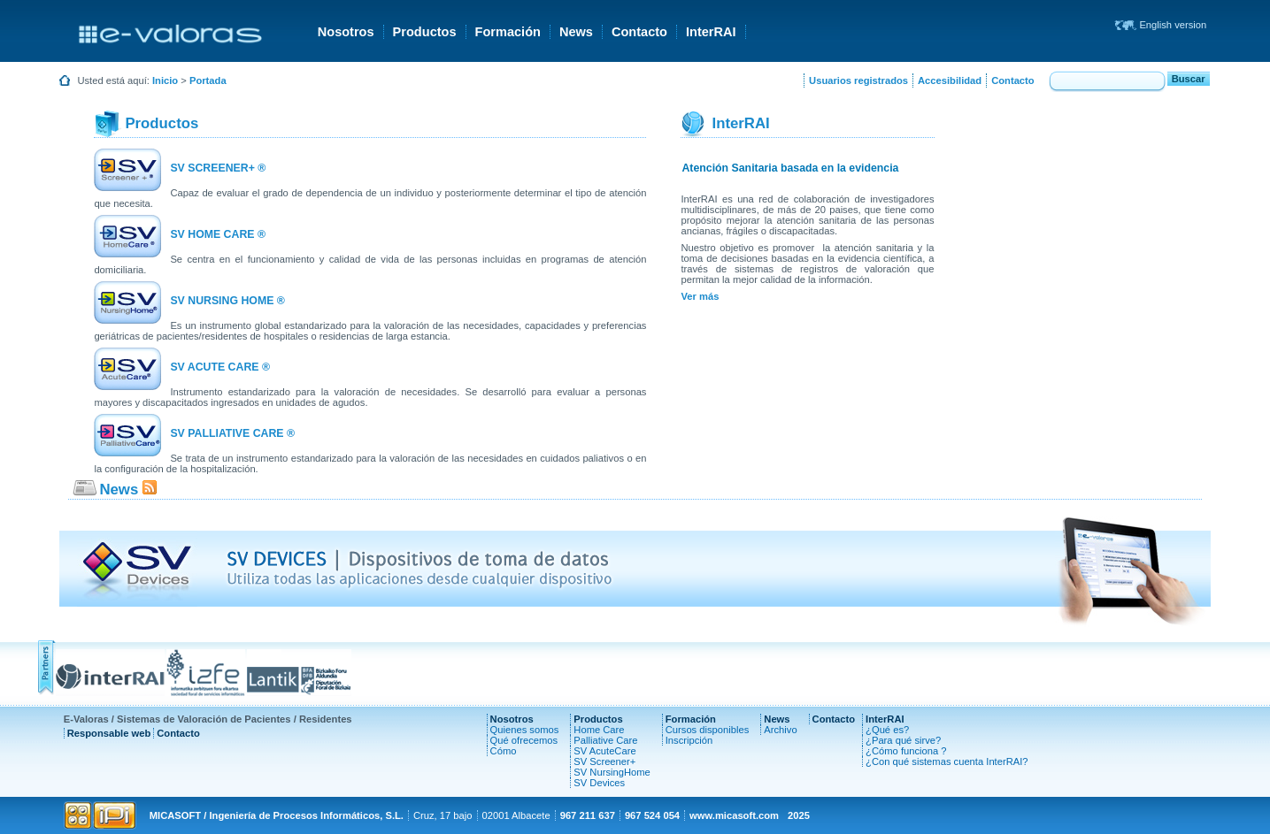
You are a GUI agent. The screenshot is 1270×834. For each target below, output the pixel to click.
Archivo (780, 729)
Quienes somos (524, 729)
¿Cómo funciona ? (906, 751)
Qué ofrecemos (524, 740)
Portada (208, 80)
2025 (799, 815)
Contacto (639, 32)
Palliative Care (605, 740)
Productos (425, 32)
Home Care (598, 729)
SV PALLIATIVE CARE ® (232, 433)
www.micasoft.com (734, 815)
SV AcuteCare (604, 751)
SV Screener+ (604, 761)
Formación (508, 32)
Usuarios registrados (858, 80)
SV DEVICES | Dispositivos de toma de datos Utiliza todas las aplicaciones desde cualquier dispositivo (419, 569)
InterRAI (711, 32)
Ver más (700, 296)
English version (1172, 24)
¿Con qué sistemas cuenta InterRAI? (947, 761)
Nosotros (346, 32)
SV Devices (599, 782)
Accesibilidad (949, 80)
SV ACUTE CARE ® (220, 367)
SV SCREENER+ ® (218, 168)
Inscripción (689, 740)
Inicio (165, 80)
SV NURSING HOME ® (227, 301)
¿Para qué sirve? (903, 740)
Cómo (503, 751)
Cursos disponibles (708, 729)
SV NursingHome (611, 772)
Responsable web (109, 733)
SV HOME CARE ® (218, 234)
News (576, 32)
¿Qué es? (887, 729)
